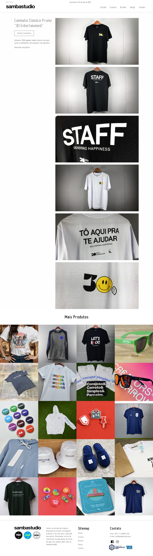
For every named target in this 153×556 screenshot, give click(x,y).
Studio (80, 533)
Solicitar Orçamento (24, 33)
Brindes (123, 7)
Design (132, 7)
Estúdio (103, 7)
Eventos (113, 7)
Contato (142, 7)
